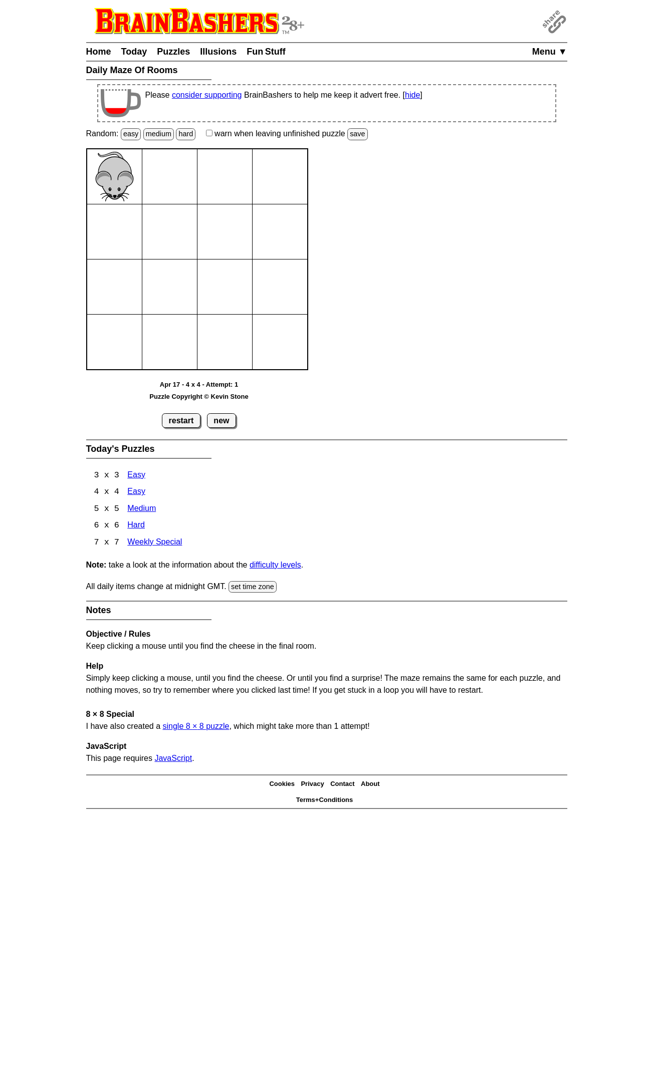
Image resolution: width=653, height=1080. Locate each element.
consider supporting (207, 95)
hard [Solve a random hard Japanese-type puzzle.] (185, 134)
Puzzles (173, 52)
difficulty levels (275, 566)
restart (181, 420)
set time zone (252, 588)
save (357, 134)
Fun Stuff (266, 52)
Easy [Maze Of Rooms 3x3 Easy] (136, 475)
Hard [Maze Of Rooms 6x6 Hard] (136, 526)
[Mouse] (114, 176)
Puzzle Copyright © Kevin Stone (198, 396)
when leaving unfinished (287, 133)
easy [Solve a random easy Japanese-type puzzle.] (130, 134)
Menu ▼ (549, 52)
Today (134, 52)
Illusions (218, 52)
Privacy (312, 784)
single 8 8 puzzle (195, 727)
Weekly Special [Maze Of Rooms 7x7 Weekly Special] (154, 543)
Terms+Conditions (324, 800)
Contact (342, 784)
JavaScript (173, 759)
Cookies (282, 784)
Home (98, 52)
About (370, 784)
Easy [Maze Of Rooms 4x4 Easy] (136, 492)
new (221, 420)
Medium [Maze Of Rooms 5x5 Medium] (141, 509)
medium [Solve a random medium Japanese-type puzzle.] (158, 134)
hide (412, 95)
